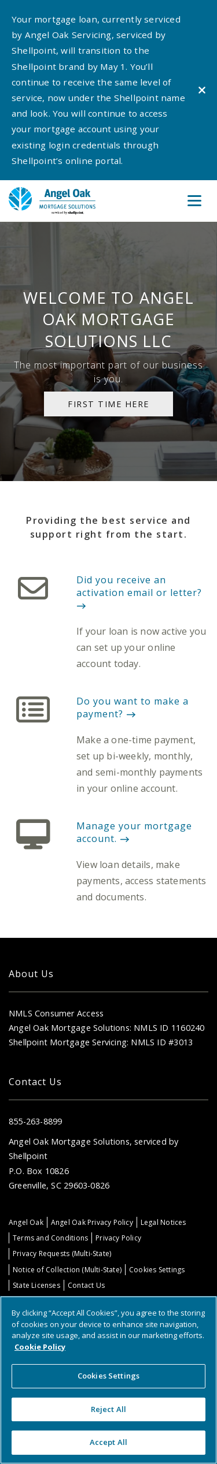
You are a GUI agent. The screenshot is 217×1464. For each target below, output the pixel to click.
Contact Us (86, 1285)
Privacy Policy (118, 1238)
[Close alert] (202, 90)
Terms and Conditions (50, 1238)
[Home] (52, 200)
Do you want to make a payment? (132, 707)
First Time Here (108, 403)
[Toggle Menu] (194, 201)
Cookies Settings (157, 1270)
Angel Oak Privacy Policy (92, 1222)
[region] (108, 1380)
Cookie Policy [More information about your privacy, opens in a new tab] (39, 1347)
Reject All (108, 1409)
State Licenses (36, 1285)
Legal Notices (163, 1222)
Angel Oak (26, 1222)
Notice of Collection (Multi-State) (67, 1270)
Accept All (108, 1442)
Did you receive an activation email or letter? (139, 591)
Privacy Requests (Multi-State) (62, 1253)
